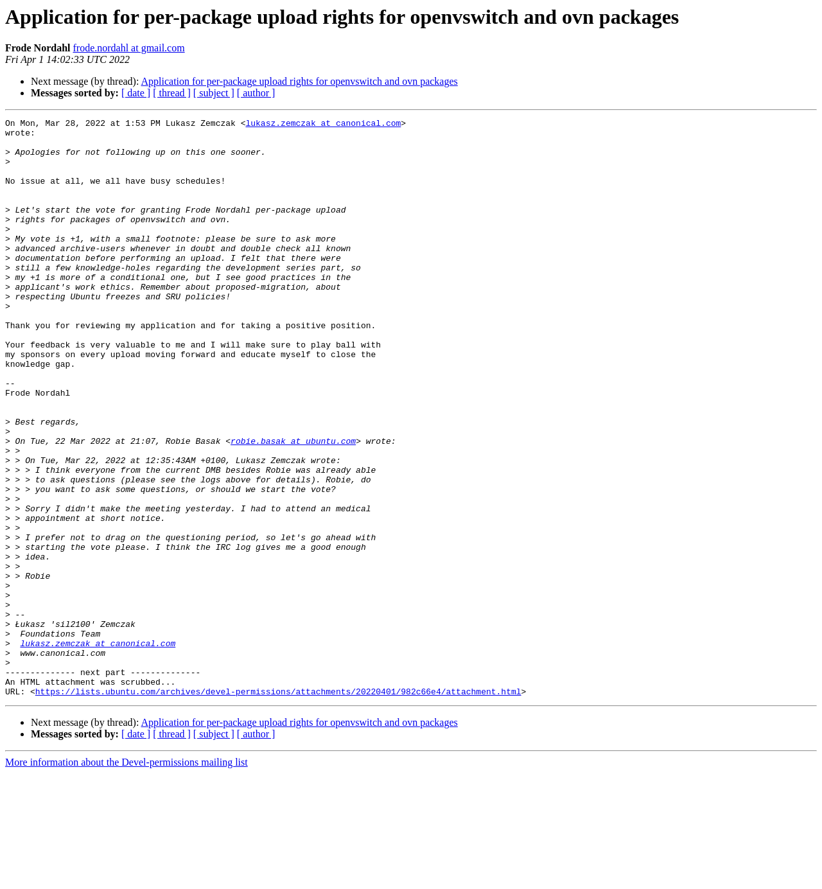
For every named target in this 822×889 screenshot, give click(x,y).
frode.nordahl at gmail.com (128, 47)
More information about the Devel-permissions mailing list (126, 877)
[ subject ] (213, 92)
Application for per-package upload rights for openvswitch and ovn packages (299, 81)
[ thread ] (172, 92)
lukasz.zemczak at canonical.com (323, 124)
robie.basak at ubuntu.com (293, 506)
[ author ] (256, 92)
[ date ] (135, 92)
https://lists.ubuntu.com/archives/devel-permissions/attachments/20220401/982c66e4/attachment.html (278, 807)
